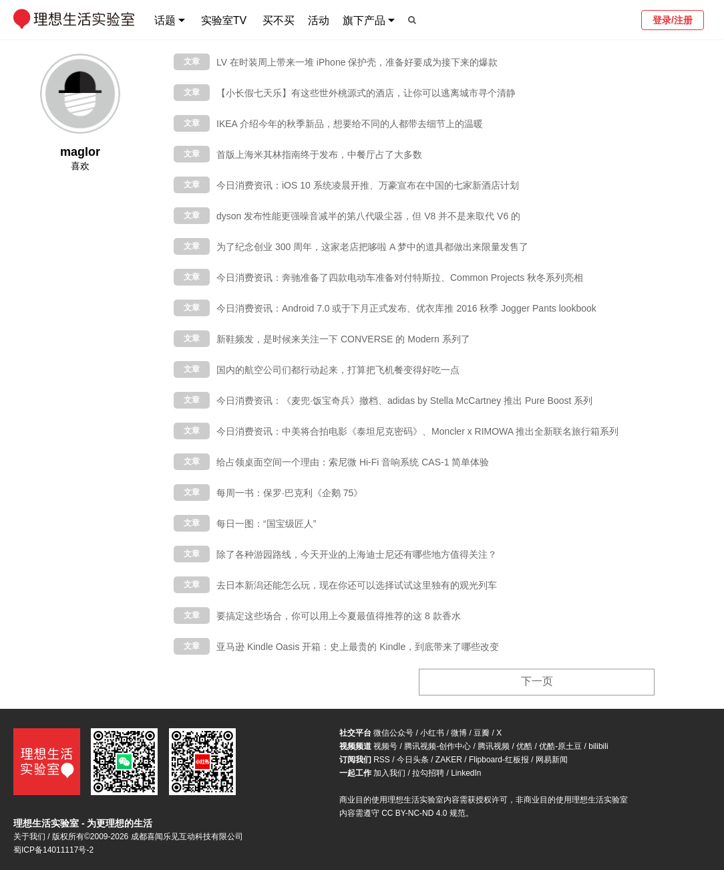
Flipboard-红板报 (499, 759)
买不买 (278, 20)
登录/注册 (673, 20)
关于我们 (29, 836)
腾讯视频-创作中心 (437, 746)
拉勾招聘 (428, 773)
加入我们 (389, 773)
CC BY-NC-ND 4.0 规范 (423, 813)
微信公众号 (393, 733)
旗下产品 (364, 20)
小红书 (432, 733)
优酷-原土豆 (560, 746)
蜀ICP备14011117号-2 (53, 850)
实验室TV (223, 20)
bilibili (598, 746)
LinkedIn (466, 773)
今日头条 (413, 759)
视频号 (385, 746)
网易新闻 (552, 759)
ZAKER (448, 759)
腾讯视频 (494, 746)
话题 (165, 20)
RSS (381, 759)
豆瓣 (482, 733)
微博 (459, 733)
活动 (318, 20)
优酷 (524, 746)
